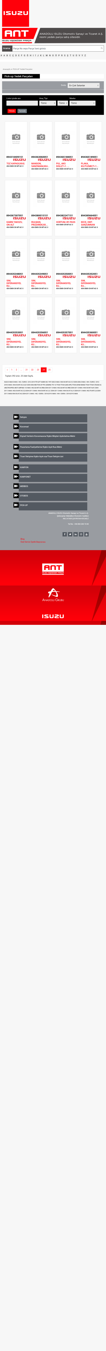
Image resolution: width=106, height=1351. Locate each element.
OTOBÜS (24, 495)
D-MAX (75, 393)
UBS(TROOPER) (9, 388)
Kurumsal (24, 426)
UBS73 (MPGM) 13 (20, 388)
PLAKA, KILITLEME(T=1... (89, 165)
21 (26, 370)
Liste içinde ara (13, 98)
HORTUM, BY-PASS (65, 222)
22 (32, 370)
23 (38, 370)
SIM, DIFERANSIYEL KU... (13, 283)
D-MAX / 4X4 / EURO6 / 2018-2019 (63, 393)
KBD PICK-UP (38, 385)
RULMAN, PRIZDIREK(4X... (39, 223)
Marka (72, 98)
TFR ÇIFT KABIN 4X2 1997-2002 (45, 382)
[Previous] (7, 369)
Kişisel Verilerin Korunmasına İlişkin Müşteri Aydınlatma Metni (47, 436)
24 (44, 370)
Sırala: (63, 85)
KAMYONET (25, 476)
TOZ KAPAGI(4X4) (15, 163)
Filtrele (12, 111)
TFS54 (58, 385)
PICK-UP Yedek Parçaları (22, 69)
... (21, 370)
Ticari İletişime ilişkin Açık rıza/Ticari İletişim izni (41, 456)
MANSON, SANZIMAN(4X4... (40, 165)
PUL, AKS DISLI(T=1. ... (62, 165)
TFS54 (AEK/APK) (66, 385)
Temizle (22, 111)
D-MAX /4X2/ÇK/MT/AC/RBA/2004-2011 (39, 388)
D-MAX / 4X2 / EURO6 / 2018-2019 (41, 393)
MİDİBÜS (24, 486)
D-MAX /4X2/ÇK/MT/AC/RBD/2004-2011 (65, 388)
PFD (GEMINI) (47, 385)
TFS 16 (54, 385)
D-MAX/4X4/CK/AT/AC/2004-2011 (19, 393)
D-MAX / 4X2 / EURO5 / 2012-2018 (24, 382)
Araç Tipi (43, 98)
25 (49, 370)
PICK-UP (24, 505)
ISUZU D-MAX (8, 382)
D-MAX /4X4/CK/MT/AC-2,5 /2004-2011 (45, 391)
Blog (22, 539)
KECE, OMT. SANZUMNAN (88, 223)
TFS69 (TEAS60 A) (95, 385)
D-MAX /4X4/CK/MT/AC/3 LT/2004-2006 (68, 382)
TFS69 (87, 385)
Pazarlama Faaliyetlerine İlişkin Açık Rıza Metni (41, 447)
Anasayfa (6, 69)
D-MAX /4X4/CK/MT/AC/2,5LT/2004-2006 (21, 385)
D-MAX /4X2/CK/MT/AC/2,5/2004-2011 (20, 391)
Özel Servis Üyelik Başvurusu (33, 542)
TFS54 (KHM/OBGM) (78, 385)
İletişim (23, 417)
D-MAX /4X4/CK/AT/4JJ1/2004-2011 (70, 391)
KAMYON (24, 467)
